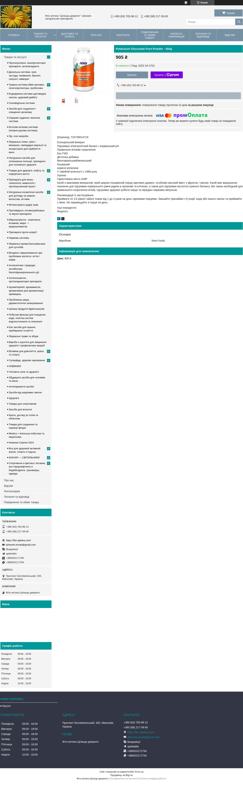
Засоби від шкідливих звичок (25, 392)
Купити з (167, 75)
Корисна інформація (176, 35)
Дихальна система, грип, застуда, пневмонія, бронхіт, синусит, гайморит (25, 75)
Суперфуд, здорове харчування (27, 360)
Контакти (123, 35)
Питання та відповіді (203, 35)
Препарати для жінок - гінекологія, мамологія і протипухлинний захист (22, 183)
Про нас (96, 35)
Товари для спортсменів (22, 403)
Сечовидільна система (22, 103)
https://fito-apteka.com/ (18, 540)
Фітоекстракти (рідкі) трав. (24, 204)
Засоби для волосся (20, 409)
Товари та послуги (40, 35)
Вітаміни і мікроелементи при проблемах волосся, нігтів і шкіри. (25, 256)
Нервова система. (19, 237)
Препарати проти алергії (23, 232)
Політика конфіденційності (152, 778)
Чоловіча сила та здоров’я (24, 371)
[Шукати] (239, 22)
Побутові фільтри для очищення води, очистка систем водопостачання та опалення (27, 318)
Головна (14, 35)
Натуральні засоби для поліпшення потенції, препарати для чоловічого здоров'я (27, 161)
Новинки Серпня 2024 (21, 442)
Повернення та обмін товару (150, 35)
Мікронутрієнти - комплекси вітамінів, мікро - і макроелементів (24, 223)
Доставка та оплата (69, 35)
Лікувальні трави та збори (23, 336)
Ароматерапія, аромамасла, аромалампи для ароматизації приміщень (26, 290)
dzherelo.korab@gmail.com (21, 544)
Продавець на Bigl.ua (121, 775)
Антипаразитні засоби (21, 386)
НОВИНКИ (15, 366)
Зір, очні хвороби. (19, 136)
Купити (132, 74)
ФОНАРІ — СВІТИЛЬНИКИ (24, 457)
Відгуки (8, 485)
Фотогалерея (12, 491)
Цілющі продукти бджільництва (26, 308)
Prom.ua (139, 771)
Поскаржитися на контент (123, 778)
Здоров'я (14, 398)
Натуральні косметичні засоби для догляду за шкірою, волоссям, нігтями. (26, 195)
